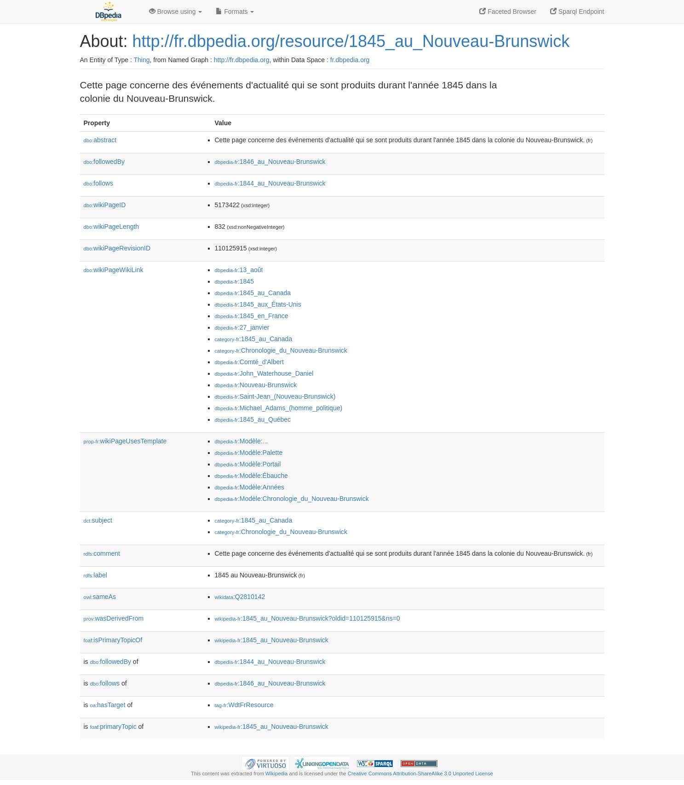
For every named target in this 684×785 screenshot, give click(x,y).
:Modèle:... (241, 441)
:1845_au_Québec (253, 419)
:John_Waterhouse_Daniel (264, 373)
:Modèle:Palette (249, 452)
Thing (142, 60)
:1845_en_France (251, 316)
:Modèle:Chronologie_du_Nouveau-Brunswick (292, 498)
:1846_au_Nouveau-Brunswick (270, 161)
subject (98, 520)
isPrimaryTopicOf (113, 640)
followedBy (104, 161)
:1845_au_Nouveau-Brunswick (271, 640)
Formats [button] (235, 11)
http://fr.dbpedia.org (242, 60)
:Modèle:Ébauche (251, 475)
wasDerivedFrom (114, 618)
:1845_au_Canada (253, 293)
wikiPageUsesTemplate (125, 441)
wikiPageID (105, 205)
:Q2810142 (240, 596)
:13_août (239, 269)
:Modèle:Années (250, 487)
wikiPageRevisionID (117, 248)
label (95, 575)
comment (102, 553)
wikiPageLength (111, 226)
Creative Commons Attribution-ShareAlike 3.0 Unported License (420, 773)
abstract (100, 140)
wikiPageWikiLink (114, 269)
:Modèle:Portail (248, 464)
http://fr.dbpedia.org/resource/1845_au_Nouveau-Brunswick (351, 41)
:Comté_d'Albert (249, 362)
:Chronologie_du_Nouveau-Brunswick (281, 350)
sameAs (100, 596)
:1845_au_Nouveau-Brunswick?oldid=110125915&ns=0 (307, 618)
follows (99, 183)
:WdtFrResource (244, 705)
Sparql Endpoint (577, 11)
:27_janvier (242, 327)
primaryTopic (113, 726)
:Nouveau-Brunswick (256, 385)
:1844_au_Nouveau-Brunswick (270, 183)
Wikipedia (276, 773)
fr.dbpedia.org (350, 60)
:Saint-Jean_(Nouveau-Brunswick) (275, 396)
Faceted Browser (507, 11)
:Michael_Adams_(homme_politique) (279, 408)
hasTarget (108, 705)
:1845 (234, 281)
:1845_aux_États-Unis (258, 304)
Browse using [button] (175, 11)
